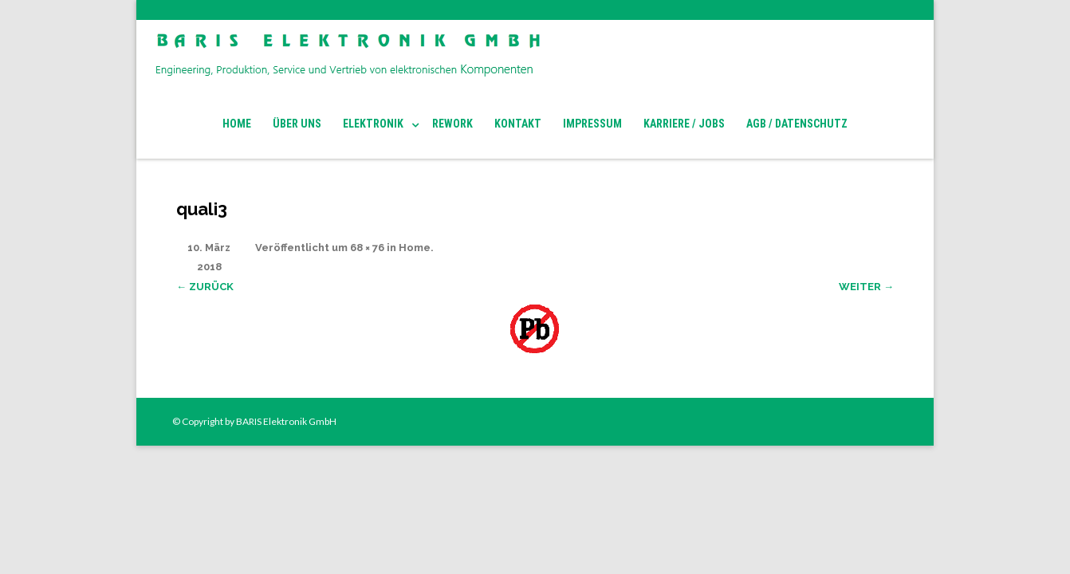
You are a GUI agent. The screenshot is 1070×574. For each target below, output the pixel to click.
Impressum (592, 123)
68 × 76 (367, 248)
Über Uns (297, 123)
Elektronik (373, 123)
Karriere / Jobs (684, 123)
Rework (452, 123)
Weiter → (866, 287)
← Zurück (205, 287)
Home (236, 123)
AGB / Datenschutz (797, 123)
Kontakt (517, 123)
